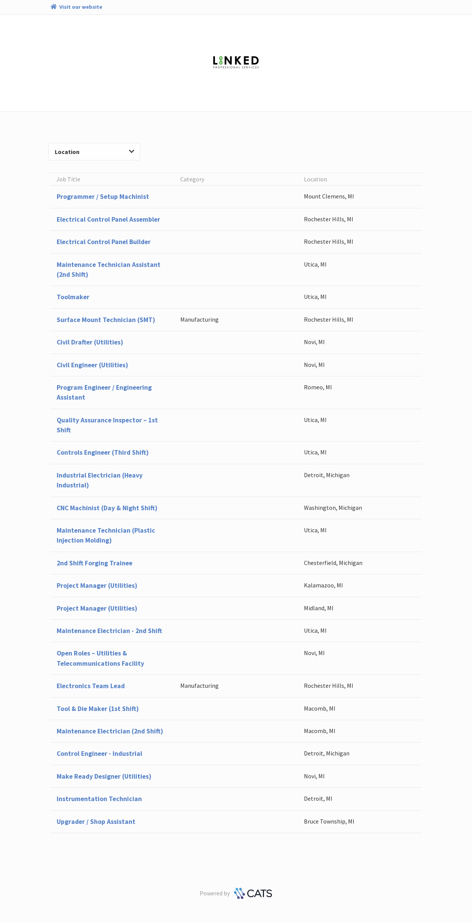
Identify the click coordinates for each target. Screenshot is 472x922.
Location (94, 152)
